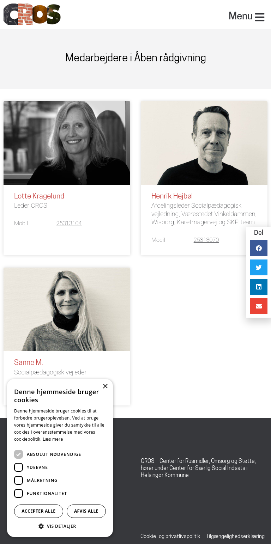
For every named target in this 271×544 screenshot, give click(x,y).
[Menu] (259, 17)
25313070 (206, 240)
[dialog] (60, 458)
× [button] (105, 386)
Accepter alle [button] (38, 511)
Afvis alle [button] (86, 511)
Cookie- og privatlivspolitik (170, 536)
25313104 (69, 223)
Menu (241, 17)
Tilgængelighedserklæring (235, 536)
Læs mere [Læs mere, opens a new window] (53, 439)
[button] (60, 526)
